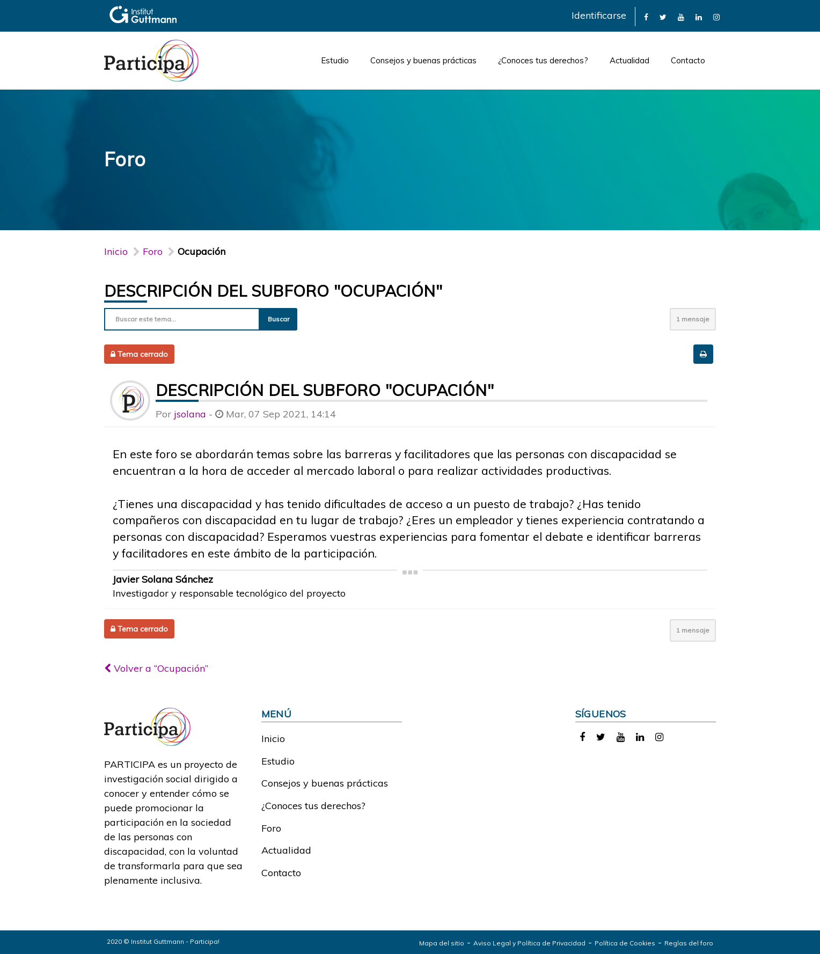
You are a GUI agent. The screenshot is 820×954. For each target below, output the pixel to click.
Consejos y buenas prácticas (423, 60)
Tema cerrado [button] (139, 354)
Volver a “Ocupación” (156, 668)
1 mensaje (692, 319)
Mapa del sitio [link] (441, 943)
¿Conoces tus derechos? (543, 60)
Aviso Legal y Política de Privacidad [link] (529, 943)
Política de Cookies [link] (625, 943)
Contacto (688, 60)
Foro (271, 828)
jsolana (190, 414)
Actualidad (629, 60)
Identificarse (599, 15)
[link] (646, 16)
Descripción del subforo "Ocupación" (273, 290)
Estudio (335, 60)
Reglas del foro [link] (688, 943)
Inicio (116, 251)
